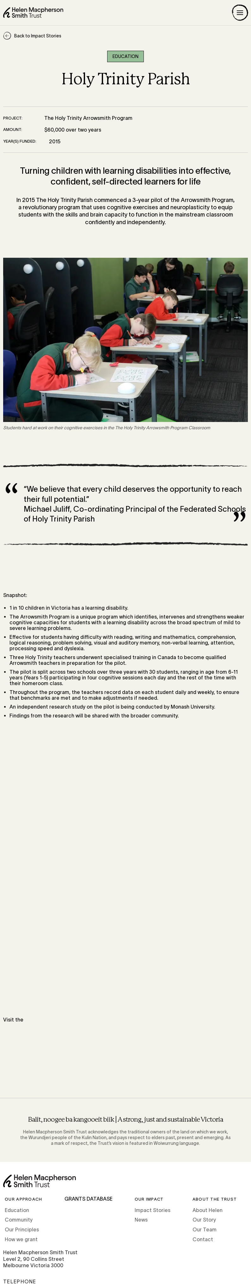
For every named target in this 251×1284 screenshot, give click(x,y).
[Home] (33, 12)
